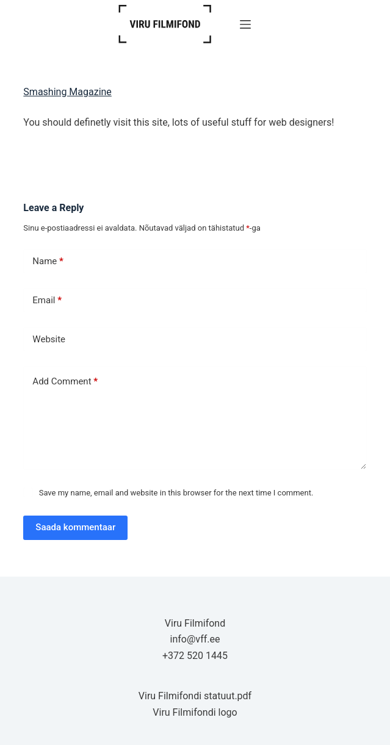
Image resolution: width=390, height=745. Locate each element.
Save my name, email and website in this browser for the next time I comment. (176, 492)
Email (47, 300)
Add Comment (65, 381)
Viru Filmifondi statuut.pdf (195, 696)
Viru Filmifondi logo (195, 712)
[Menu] (245, 24)
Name (47, 261)
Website (48, 339)
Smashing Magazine (67, 92)
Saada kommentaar (75, 527)
